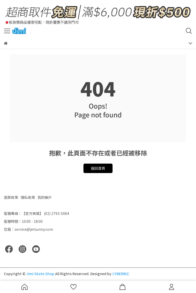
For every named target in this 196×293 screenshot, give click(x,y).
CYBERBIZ (120, 273)
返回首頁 (98, 168)
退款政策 (11, 197)
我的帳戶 (45, 197)
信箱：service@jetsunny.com (28, 229)
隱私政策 (28, 197)
